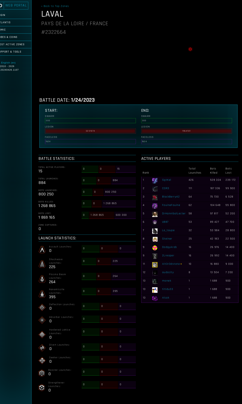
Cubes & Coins (14, 37)
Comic (8, 30)
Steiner (168, 239)
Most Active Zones (17, 44)
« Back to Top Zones (58, 6)
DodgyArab (170, 247)
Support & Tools (16, 52)
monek (168, 281)
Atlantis (10, 22)
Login (7, 15)
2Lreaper (169, 255)
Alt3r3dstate (172, 264)
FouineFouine (172, 205)
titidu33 (169, 289)
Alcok (167, 298)
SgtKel (168, 180)
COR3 (167, 188)
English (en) (14, 62)
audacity (169, 272)
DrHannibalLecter (175, 213)
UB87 (166, 222)
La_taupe (169, 230)
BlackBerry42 (172, 197)
